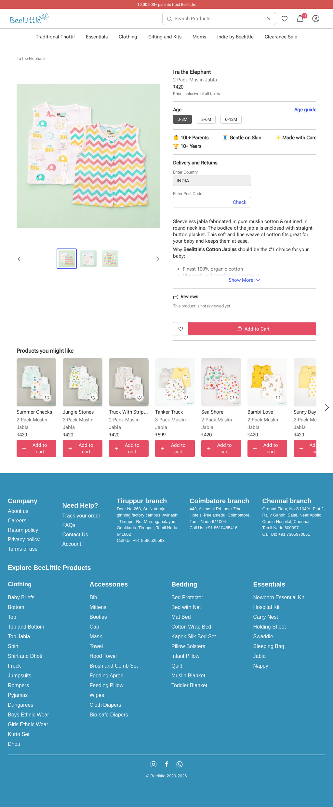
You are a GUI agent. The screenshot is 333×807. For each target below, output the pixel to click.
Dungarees (20, 705)
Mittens (98, 607)
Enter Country (185, 172)
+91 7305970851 (294, 534)
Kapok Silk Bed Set (193, 636)
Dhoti (14, 744)
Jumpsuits (19, 675)
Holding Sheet (269, 627)
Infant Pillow (185, 656)
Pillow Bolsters (188, 646)
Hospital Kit (266, 607)
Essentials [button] (97, 37)
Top (12, 617)
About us (18, 511)
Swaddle (263, 636)
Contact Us (75, 534)
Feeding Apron (107, 675)
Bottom (16, 607)
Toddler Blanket (189, 685)
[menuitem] (29, 18)
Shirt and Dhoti (25, 656)
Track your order (81, 515)
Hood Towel (103, 656)
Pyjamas (18, 695)
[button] (326, 407)
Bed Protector (187, 597)
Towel (96, 646)
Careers (17, 520)
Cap (94, 627)
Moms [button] (199, 37)
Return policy (23, 530)
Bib (93, 597)
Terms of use (23, 549)
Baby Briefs (21, 597)
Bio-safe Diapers (109, 714)
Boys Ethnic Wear (28, 714)
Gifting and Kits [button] (164, 37)
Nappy (260, 666)
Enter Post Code (187, 193)
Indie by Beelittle (235, 37)
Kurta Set (19, 734)
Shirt (13, 646)
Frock (14, 666)
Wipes (97, 695)
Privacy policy (24, 539)
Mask (96, 636)
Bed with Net (186, 607)
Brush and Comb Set (114, 666)
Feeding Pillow (107, 685)
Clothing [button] (128, 37)
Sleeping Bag (268, 646)
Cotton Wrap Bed (191, 627)
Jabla (259, 656)
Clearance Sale (281, 37)
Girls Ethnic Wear (28, 724)
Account (71, 544)
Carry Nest (265, 617)
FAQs (68, 525)
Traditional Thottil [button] (55, 37)
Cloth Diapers (105, 705)
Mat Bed (181, 617)
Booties (98, 617)
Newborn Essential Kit (278, 597)
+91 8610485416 (221, 527)
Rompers (18, 685)
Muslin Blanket (188, 675)
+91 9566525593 (149, 540)
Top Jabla (19, 636)
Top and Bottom (26, 627)
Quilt (176, 666)
